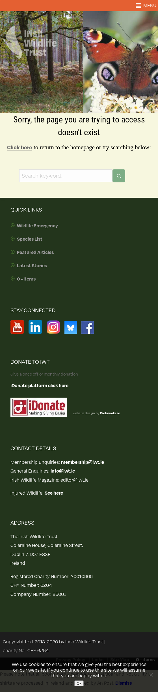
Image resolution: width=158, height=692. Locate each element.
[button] (149, 5)
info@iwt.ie (63, 471)
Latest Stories (32, 265)
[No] (151, 675)
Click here (19, 148)
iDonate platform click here (39, 385)
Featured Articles (35, 252)
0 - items (26, 279)
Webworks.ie (109, 413)
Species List (29, 239)
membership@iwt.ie (82, 462)
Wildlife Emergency (37, 226)
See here (54, 493)
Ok (79, 683)
